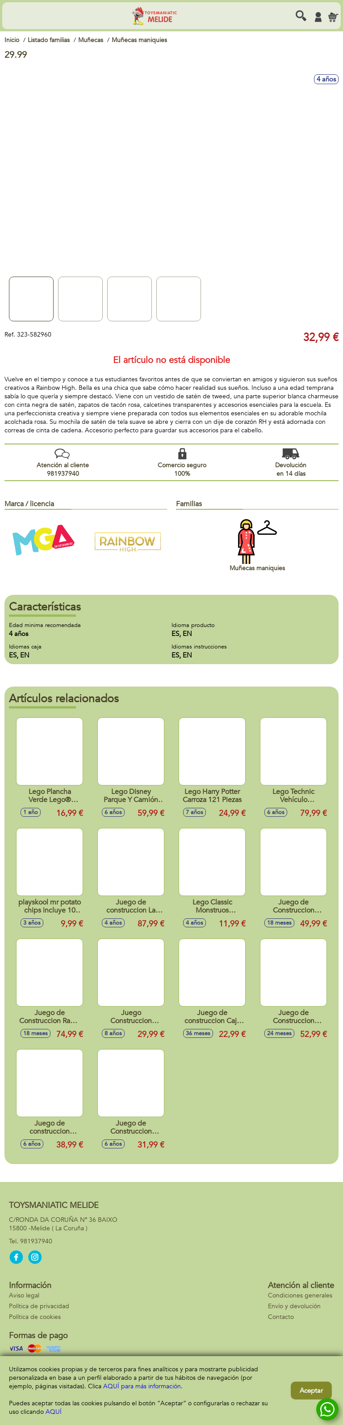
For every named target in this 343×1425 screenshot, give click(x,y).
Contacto (281, 1317)
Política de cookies (35, 1317)
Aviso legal (24, 1295)
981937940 (36, 1241)
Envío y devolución (294, 1306)
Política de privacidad (39, 1306)
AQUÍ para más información (142, 1386)
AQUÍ (54, 1412)
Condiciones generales (300, 1295)
